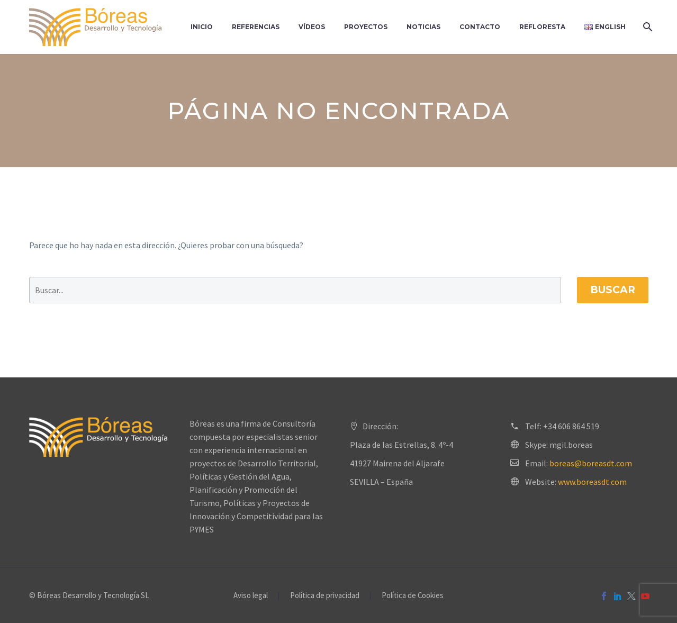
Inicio (202, 27)
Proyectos (365, 27)
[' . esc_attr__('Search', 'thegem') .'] (295, 290)
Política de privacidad (324, 596)
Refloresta (542, 27)
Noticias (423, 27)
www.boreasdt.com (592, 481)
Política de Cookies (413, 596)
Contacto (479, 27)
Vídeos (312, 27)
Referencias (255, 27)
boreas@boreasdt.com (590, 463)
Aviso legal (250, 596)
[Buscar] (647, 27)
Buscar (612, 290)
